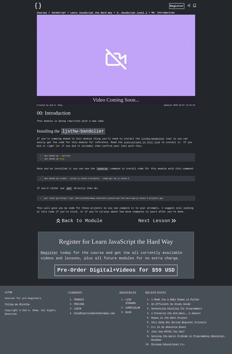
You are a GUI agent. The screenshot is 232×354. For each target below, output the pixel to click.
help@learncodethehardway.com (94, 313)
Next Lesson (157, 221)
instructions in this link (142, 142)
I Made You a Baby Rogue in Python (175, 299)
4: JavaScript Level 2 (132, 13)
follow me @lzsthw (17, 304)
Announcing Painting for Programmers (176, 308)
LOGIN (77, 308)
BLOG (128, 312)
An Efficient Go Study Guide (170, 304)
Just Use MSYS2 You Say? (168, 331)
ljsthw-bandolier (152, 139)
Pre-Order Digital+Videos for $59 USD (116, 270)
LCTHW (8, 292)
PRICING (79, 304)
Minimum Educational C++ (168, 344)
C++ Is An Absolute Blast (168, 327)
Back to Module (78, 221)
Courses (42, 13)
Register (177, 6)
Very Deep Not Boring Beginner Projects (178, 322)
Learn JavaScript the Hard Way (91, 13)
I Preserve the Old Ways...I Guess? (176, 313)
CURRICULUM (133, 307)
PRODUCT (79, 299)
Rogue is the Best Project (169, 318)
